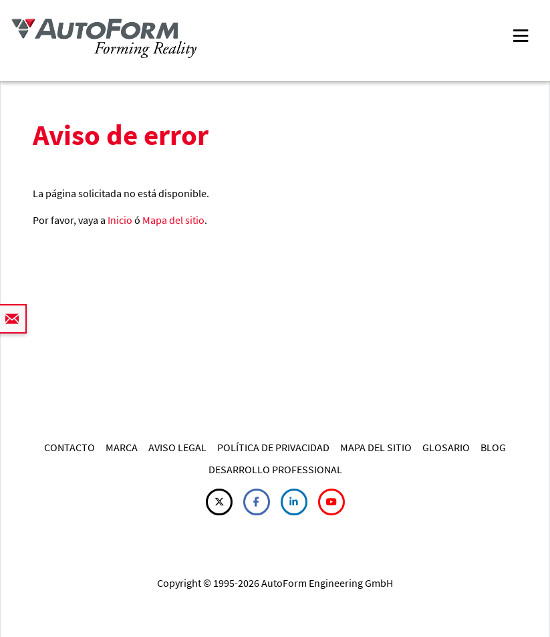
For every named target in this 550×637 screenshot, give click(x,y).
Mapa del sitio (173, 220)
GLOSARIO (446, 447)
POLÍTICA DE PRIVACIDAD (273, 447)
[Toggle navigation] (520, 34)
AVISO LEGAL (177, 447)
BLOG (493, 447)
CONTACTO (69, 447)
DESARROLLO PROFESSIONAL (275, 469)
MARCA (122, 447)
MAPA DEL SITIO (376, 447)
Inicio (120, 220)
